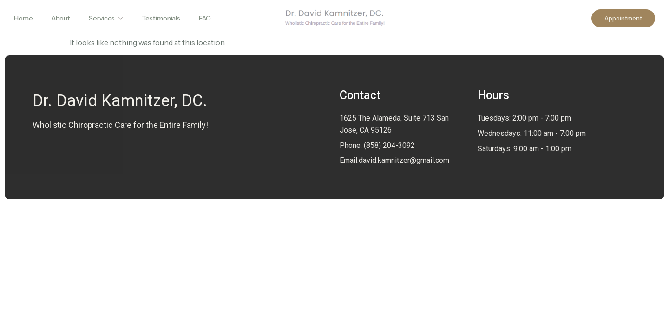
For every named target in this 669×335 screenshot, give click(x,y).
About (61, 18)
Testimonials (161, 18)
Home (23, 18)
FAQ (205, 18)
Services (106, 18)
